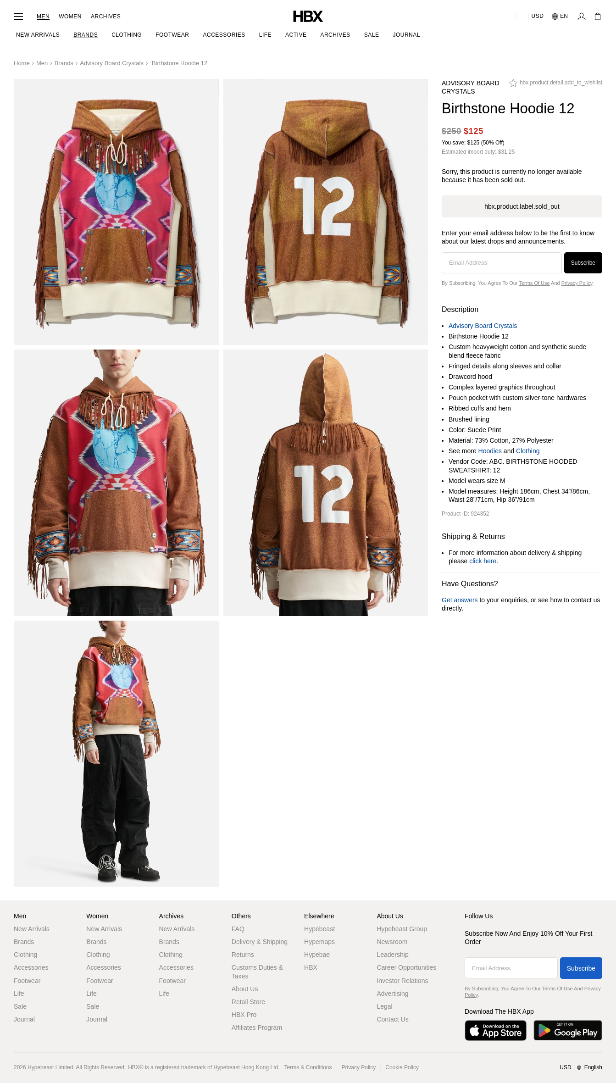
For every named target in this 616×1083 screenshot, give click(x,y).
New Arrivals (32, 929)
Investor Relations (402, 980)
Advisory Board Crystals (112, 63)
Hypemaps (319, 941)
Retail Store (248, 1001)
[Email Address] (502, 262)
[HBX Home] (308, 15)
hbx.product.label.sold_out (521, 206)
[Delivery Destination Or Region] (530, 16)
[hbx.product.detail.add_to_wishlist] (555, 85)
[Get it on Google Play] (567, 1030)
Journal (24, 1019)
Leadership (392, 954)
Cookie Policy (402, 1067)
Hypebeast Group (402, 929)
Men (43, 16)
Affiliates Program (257, 1027)
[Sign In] (581, 16)
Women (70, 16)
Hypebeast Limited (50, 1067)
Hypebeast (319, 929)
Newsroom (392, 941)
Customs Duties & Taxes (257, 971)
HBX (310, 967)
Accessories (31, 967)
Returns (243, 954)
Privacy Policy (577, 283)
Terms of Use (534, 283)
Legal (384, 1006)
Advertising (392, 993)
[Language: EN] (560, 16)
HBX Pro (244, 1014)
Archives (106, 16)
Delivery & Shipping (260, 941)
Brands (64, 63)
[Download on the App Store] (496, 1030)
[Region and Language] (574, 1068)
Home (22, 63)
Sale (20, 1006)
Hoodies (490, 451)
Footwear (27, 980)
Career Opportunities (406, 967)
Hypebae (317, 954)
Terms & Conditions (308, 1067)
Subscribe (583, 263)
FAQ (238, 929)
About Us (245, 989)
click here (482, 561)
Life (19, 993)
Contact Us (392, 1019)
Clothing (527, 451)
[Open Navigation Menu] (18, 16)
